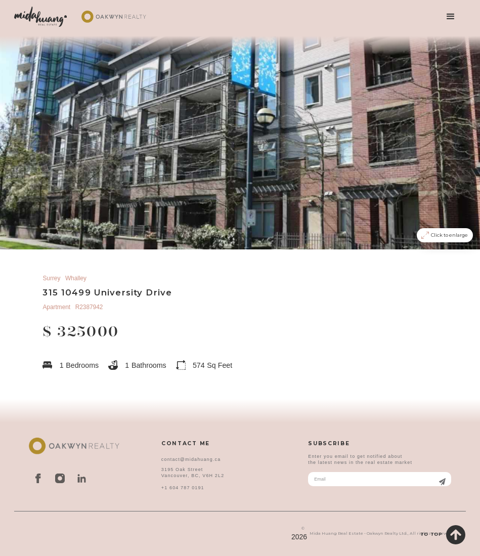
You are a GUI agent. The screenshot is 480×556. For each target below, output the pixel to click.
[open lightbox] (240, 141)
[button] (450, 17)
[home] (40, 17)
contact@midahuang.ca (191, 459)
